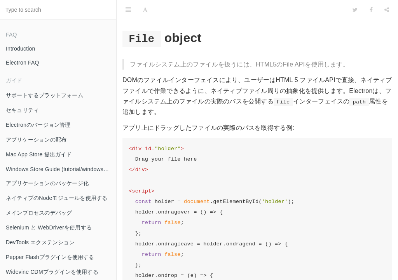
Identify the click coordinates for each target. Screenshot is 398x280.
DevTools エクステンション (40, 242)
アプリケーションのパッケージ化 (47, 183)
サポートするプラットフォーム (44, 95)
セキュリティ (22, 110)
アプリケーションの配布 (36, 139)
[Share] (387, 9)
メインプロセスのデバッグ (39, 213)
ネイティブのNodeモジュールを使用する (56, 198)
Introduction (20, 49)
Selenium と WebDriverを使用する (49, 227)
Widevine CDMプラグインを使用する (52, 272)
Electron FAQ (22, 63)
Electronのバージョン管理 (38, 125)
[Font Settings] (145, 9)
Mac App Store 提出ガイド (39, 154)
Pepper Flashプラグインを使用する (50, 257)
